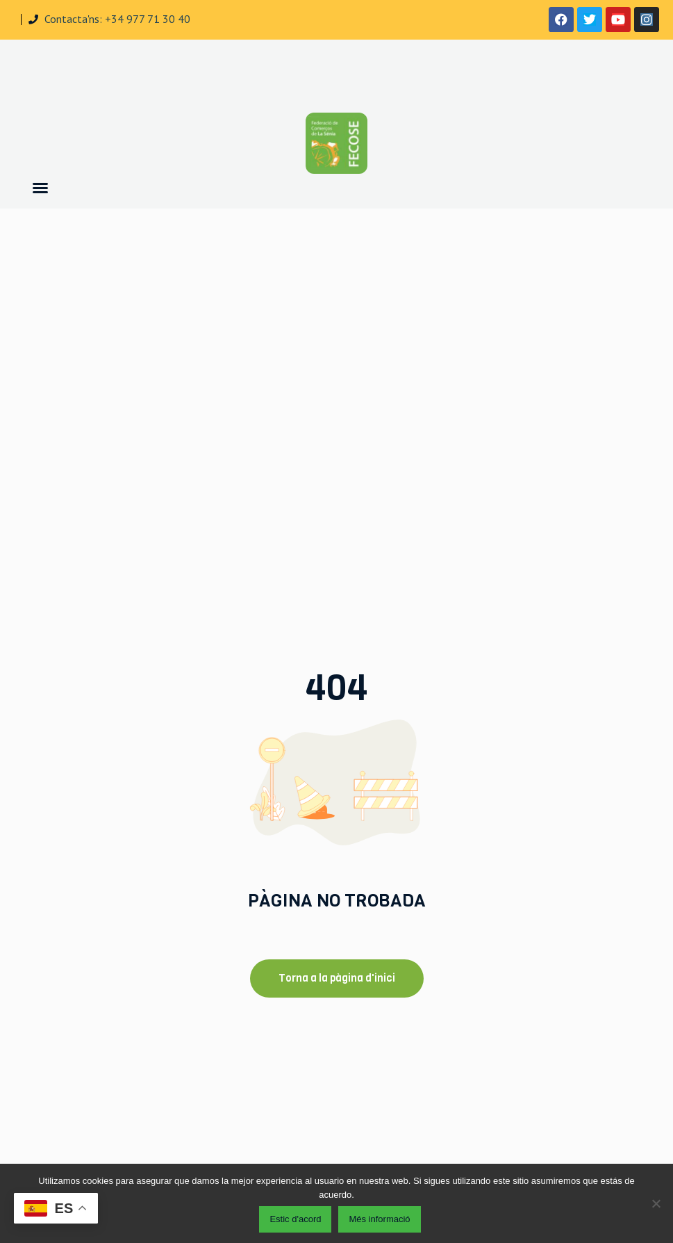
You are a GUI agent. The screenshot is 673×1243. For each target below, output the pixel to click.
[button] (40, 187)
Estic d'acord (295, 1219)
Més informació (379, 1219)
